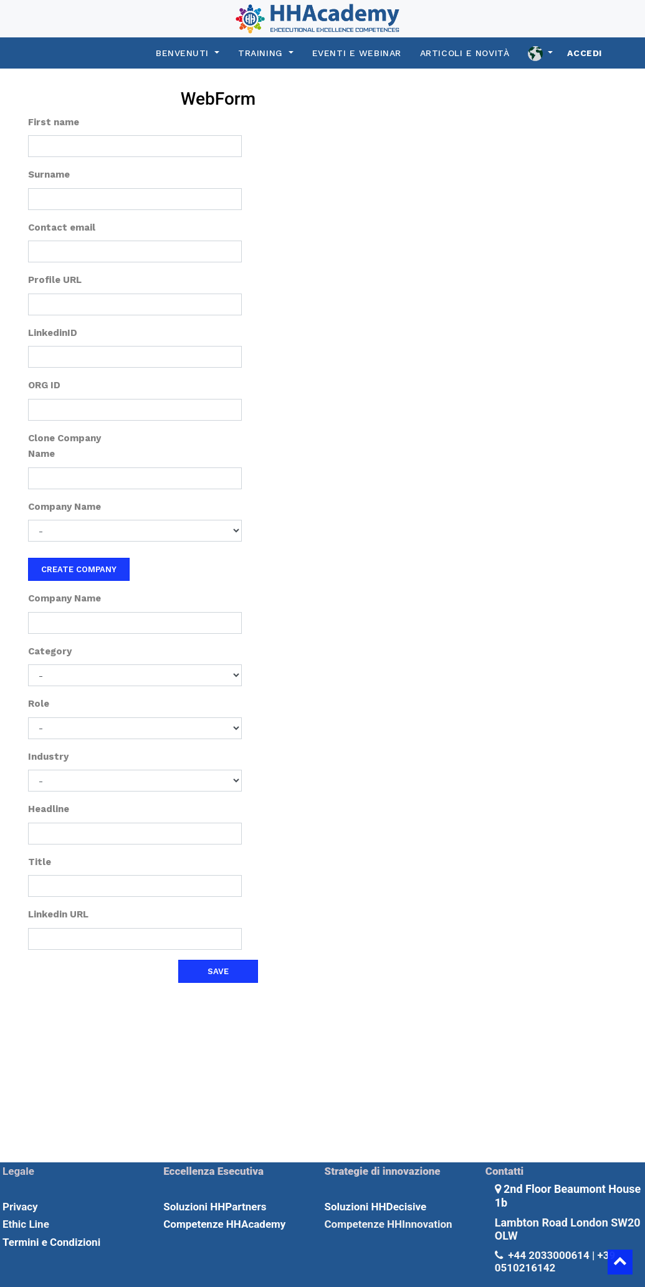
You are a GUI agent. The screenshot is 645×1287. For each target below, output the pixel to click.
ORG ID (44, 385)
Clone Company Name (64, 446)
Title (39, 862)
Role (38, 703)
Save (218, 971)
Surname (49, 174)
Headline (48, 809)
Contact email (61, 227)
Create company (79, 569)
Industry (48, 756)
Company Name (64, 506)
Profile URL (55, 279)
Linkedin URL (58, 914)
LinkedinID (52, 332)
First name (53, 122)
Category (50, 651)
